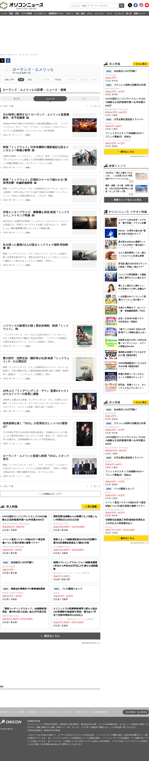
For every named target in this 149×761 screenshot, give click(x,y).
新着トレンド (139, 13)
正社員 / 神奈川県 (75, 571)
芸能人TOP (9, 80)
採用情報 (131, 712)
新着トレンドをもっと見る (126, 199)
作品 (30, 80)
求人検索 (92, 506)
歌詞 (94, 80)
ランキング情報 (43, 80)
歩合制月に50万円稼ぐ (121, 71)
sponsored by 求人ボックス (91, 643)
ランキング (119, 13)
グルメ (90, 13)
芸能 (11, 13)
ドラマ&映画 (26, 13)
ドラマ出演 (70, 80)
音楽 (17, 13)
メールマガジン (66, 712)
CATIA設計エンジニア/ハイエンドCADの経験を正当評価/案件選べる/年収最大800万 (125, 102)
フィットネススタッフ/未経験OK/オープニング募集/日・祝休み (124, 135)
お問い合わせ (51, 712)
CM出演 (83, 80)
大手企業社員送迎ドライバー (124, 119)
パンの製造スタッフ (119, 488)
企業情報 (143, 712)
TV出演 (58, 80)
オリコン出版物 (17, 712)
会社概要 (3, 712)
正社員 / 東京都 (75, 523)
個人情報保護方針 (100, 712)
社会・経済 (80, 13)
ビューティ (99, 13)
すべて (17, 98)
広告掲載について (35, 712)
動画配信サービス (56, 13)
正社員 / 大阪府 (24, 523)
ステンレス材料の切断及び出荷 (125, 85)
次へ (96, 106)
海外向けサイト (83, 712)
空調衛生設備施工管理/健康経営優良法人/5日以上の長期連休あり (125, 521)
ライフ (109, 13)
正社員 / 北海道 (75, 617)
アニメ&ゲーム (40, 13)
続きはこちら (52, 635)
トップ (4, 13)
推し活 (129, 13)
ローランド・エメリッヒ (33, 70)
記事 (21, 80)
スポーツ (69, 13)
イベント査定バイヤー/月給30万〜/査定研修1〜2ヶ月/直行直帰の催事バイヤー (125, 504)
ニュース (50, 98)
